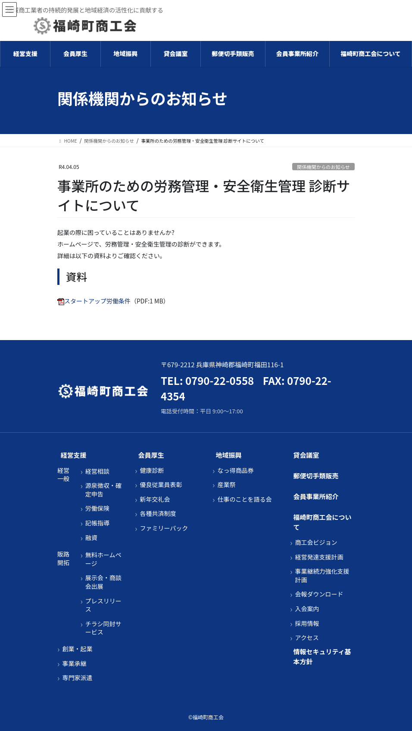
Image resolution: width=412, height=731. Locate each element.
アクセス (306, 638)
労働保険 (97, 508)
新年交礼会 (155, 499)
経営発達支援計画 (319, 557)
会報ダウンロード (319, 594)
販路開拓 (63, 558)
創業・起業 (77, 649)
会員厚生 (151, 454)
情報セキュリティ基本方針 (322, 656)
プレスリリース (103, 605)
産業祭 (226, 485)
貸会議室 (306, 454)
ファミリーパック (164, 528)
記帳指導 (97, 523)
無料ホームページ (103, 559)
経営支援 (74, 454)
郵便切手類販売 (316, 475)
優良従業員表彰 (161, 485)
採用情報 (307, 623)
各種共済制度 (158, 513)
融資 (91, 538)
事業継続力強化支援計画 (322, 575)
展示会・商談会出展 (103, 582)
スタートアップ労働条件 (97, 301)
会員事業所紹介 (316, 496)
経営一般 (63, 474)
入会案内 (307, 609)
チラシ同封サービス (103, 628)
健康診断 (152, 470)
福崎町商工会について (322, 521)
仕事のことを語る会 (244, 499)
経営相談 (97, 471)
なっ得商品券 (235, 470)
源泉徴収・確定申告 (103, 489)
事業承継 (74, 663)
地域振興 (229, 454)
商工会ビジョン (316, 542)
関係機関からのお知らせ (323, 166)
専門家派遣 (77, 678)
